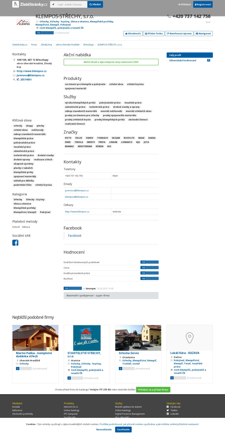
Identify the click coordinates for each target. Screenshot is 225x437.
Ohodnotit (133, 33)
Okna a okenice (80, 21)
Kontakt (16, 406)
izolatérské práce (24, 155)
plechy (40, 125)
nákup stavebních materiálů (30, 134)
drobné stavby (46, 155)
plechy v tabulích (23, 167)
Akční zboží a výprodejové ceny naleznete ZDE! (111, 62)
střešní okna (21, 129)
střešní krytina (43, 184)
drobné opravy (22, 159)
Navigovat (203, 33)
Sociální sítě (69, 417)
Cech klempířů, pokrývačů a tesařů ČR (61, 27)
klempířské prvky (23, 172)
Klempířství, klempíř (47, 24)
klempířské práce (23, 138)
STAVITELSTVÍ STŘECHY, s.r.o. (84, 354)
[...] (72, 4)
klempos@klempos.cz (76, 196)
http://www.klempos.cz (77, 211)
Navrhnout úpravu (179, 33)
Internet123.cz (71, 406)
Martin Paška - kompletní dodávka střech (34, 354)
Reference (17, 410)
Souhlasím (123, 429)
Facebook (74, 235)
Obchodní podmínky (22, 413)
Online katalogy (71, 410)
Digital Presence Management (130, 413)
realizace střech (43, 159)
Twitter (172, 410)
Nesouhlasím (104, 429)
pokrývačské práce (24, 142)
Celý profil (175, 55)
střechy (18, 125)
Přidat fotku (154, 33)
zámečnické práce (24, 151)
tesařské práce (22, 146)
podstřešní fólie (22, 184)
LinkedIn (173, 413)
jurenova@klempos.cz (77, 190)
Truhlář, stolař (131, 363)
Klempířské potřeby (101, 21)
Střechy (44, 21)
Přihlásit (184, 4)
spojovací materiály (25, 176)
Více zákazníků (122, 417)
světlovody (37, 129)
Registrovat (203, 4)
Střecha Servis (129, 353)
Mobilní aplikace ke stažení (128, 406)
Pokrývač (65, 24)
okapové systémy (23, 163)
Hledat (95, 4)
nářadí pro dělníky (24, 180)
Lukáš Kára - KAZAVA (184, 353)
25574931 (26, 79)
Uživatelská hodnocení (189, 60)
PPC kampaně (71, 413)
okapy (29, 125)
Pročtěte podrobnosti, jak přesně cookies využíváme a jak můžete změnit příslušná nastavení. (149, 424)
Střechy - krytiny (59, 21)
